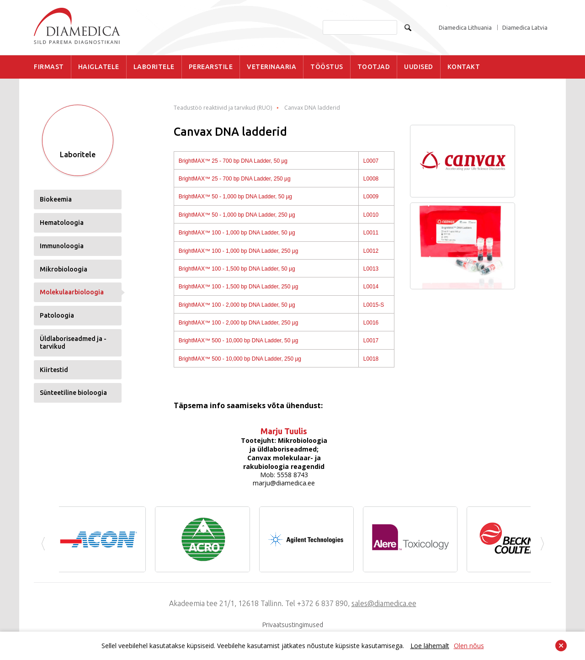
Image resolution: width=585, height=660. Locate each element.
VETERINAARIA (271, 66)
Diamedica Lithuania (465, 28)
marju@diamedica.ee (284, 483)
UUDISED (418, 66)
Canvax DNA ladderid (312, 108)
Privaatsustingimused (292, 624)
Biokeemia (56, 199)
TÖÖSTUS (326, 66)
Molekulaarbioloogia (72, 292)
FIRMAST (49, 66)
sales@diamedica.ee (383, 603)
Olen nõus (469, 645)
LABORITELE (154, 66)
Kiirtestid (54, 369)
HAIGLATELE (98, 66)
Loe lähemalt (429, 645)
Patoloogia (57, 315)
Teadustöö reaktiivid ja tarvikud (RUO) (223, 108)
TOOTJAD (373, 66)
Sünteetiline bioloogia (73, 392)
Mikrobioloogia (63, 269)
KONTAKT (463, 66)
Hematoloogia (62, 222)
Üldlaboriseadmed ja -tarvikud (73, 342)
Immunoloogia (62, 246)
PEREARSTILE (211, 66)
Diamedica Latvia (525, 28)
